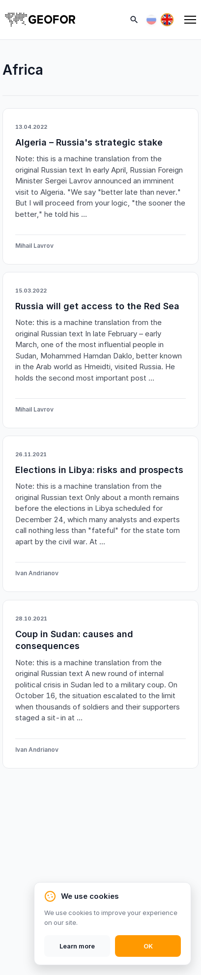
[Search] (134, 19)
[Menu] (190, 20)
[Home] (40, 20)
